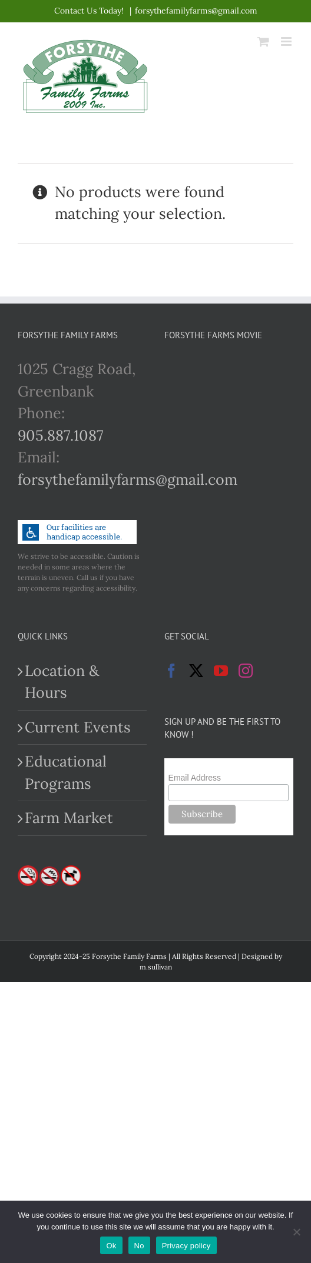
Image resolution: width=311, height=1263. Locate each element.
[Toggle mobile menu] (287, 41)
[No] (296, 1232)
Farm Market (69, 817)
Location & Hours (62, 681)
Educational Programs (66, 772)
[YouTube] (221, 671)
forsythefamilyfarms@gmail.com (196, 10)
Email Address (194, 777)
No (139, 1245)
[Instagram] (246, 671)
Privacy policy (186, 1245)
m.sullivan (156, 966)
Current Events (78, 727)
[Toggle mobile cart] (263, 41)
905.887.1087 (61, 435)
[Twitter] (196, 671)
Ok (111, 1245)
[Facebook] (171, 671)
